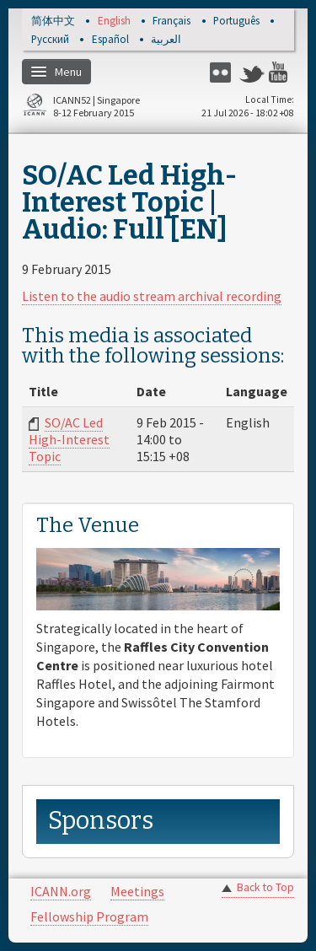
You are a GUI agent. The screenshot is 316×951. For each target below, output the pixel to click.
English (114, 21)
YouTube (281, 72)
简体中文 (53, 21)
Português (236, 21)
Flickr (222, 72)
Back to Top (265, 887)
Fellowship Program (89, 916)
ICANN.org (60, 891)
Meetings (137, 891)
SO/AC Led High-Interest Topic (69, 439)
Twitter (252, 72)
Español (110, 40)
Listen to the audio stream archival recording (151, 295)
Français (171, 21)
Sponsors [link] (100, 820)
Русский (50, 40)
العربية (166, 40)
